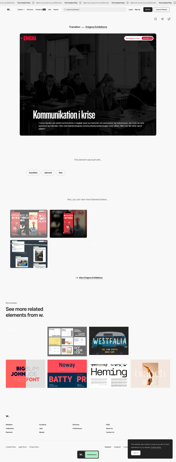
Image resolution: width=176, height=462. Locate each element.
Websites (9, 425)
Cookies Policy (11, 447)
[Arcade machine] (107, 224)
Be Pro (148, 9)
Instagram (117, 447)
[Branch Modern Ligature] (150, 374)
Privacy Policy (34, 447)
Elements (9, 432)
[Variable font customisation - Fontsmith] (150, 341)
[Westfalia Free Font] (109, 341)
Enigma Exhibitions (96, 27)
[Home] (147, 224)
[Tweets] (28, 254)
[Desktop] (28, 224)
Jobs (49, 9)
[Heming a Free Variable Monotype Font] (109, 374)
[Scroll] (68, 254)
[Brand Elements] (67, 341)
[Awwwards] (8, 9)
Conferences (77, 428)
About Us (109, 428)
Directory (30, 9)
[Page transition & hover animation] (25, 341)
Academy (41, 9)
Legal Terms (23, 447)
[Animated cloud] (107, 254)
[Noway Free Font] (67, 374)
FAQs (108, 425)
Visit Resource (91, 454)
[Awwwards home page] (81, 454)
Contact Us (110, 432)
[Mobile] (68, 224)
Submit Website (161, 9)
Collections (10, 428)
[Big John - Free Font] (25, 374)
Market (56, 9)
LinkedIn (126, 447)
